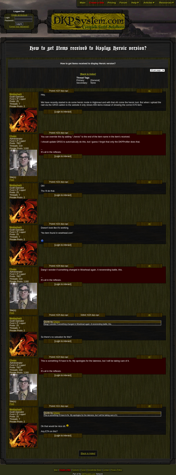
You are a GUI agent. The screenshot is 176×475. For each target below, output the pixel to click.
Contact (106, 470)
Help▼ (135, 2)
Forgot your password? (19, 26)
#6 (149, 315)
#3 (149, 182)
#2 (149, 133)
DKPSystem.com (89, 474)
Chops (13, 136)
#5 (149, 266)
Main (82, 2)
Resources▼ (166, 2)
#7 (149, 357)
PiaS (12, 180)
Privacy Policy (116, 470)
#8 (149, 406)
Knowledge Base (94, 470)
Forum (123, 2)
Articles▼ (149, 2)
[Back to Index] (88, 74)
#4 (149, 224)
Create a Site (96, 2)
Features (75, 470)
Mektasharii (16, 94)
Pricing (112, 2)
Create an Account (19, 15)
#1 (149, 91)
